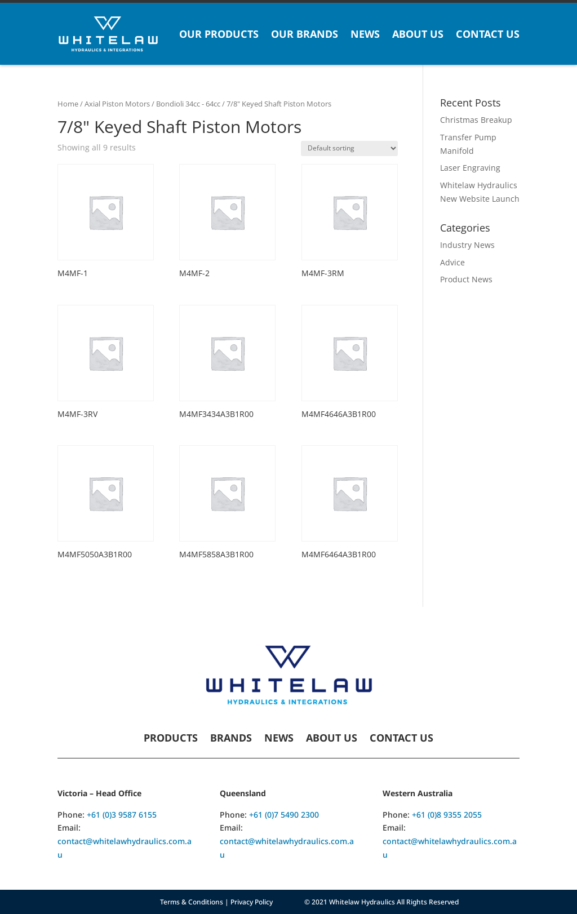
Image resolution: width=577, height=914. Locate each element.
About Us (417, 34)
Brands (231, 739)
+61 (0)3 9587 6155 (122, 814)
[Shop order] (349, 148)
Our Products (219, 34)
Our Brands (304, 34)
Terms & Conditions (191, 902)
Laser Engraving (470, 167)
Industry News (467, 244)
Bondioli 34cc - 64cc (188, 104)
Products (171, 739)
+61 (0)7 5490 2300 (284, 814)
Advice (452, 262)
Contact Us (488, 34)
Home (67, 104)
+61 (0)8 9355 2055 (447, 814)
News (365, 34)
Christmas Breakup (476, 119)
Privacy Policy (251, 902)
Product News (466, 279)
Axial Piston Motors (117, 104)
